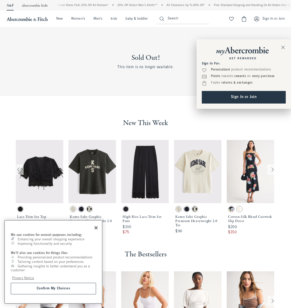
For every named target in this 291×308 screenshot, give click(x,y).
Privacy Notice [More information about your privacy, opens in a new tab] (23, 278)
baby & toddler (136, 18)
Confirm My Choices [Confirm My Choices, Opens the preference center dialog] (53, 288)
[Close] (96, 228)
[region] (53, 262)
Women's (78, 18)
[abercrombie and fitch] (26, 18)
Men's (97, 18)
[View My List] (231, 18)
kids (114, 18)
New (59, 18)
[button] (39, 187)
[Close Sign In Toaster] (283, 47)
